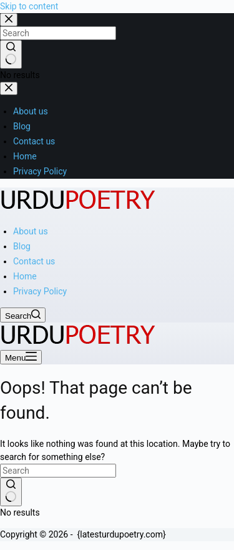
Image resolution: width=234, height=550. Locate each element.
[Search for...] (58, 471)
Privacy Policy (40, 291)
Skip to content (29, 6)
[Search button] (11, 492)
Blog (22, 246)
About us (30, 231)
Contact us (34, 261)
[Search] (23, 315)
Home (25, 276)
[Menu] (21, 357)
